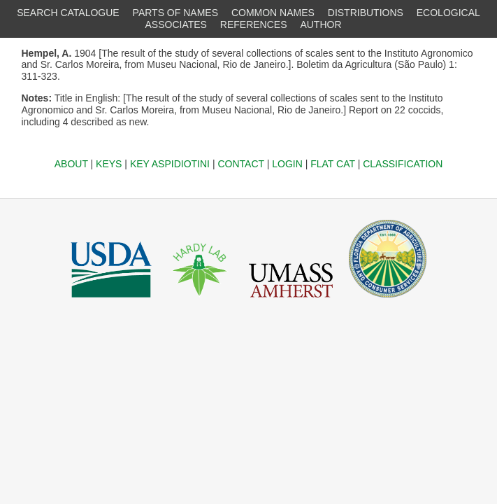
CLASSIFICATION (402, 163)
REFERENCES (253, 24)
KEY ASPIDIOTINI (170, 163)
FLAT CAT (332, 163)
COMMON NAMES (273, 12)
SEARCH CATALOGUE (68, 12)
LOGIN (287, 163)
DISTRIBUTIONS (365, 12)
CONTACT (240, 163)
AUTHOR (320, 24)
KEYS (109, 163)
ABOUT (71, 163)
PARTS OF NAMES (175, 12)
